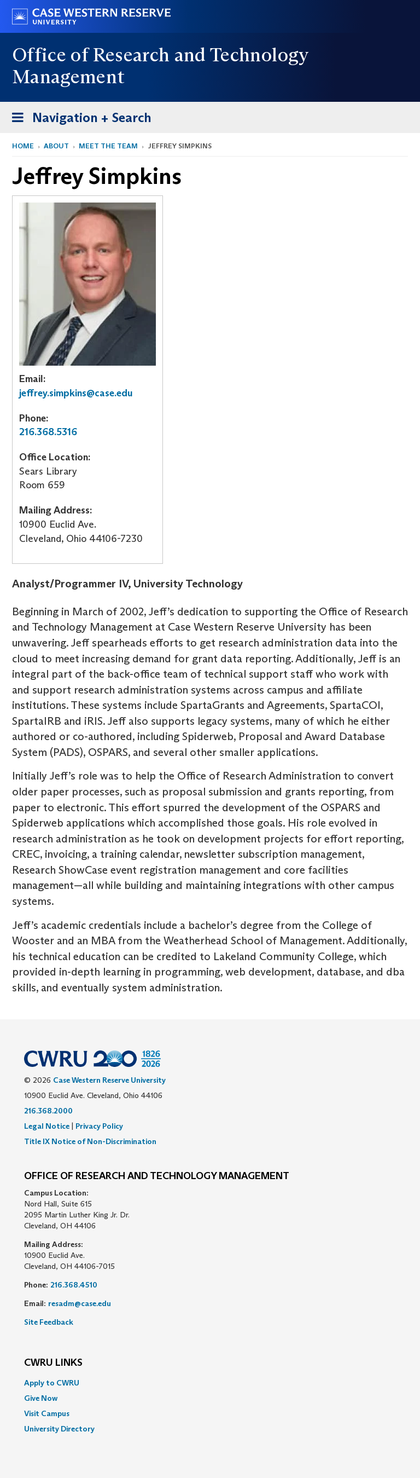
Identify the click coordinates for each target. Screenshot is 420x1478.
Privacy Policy (99, 1126)
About (56, 146)
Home (23, 146)
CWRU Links (53, 1363)
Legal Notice (46, 1126)
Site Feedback (48, 1322)
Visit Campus (46, 1413)
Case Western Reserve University (109, 1080)
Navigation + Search (78, 119)
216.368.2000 (48, 1111)
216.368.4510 (73, 1285)
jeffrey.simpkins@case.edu (76, 393)
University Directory (59, 1429)
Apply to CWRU (51, 1383)
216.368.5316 (48, 432)
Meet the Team (108, 146)
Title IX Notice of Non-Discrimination (90, 1141)
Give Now (40, 1398)
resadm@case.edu (79, 1303)
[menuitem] (210, 1382)
